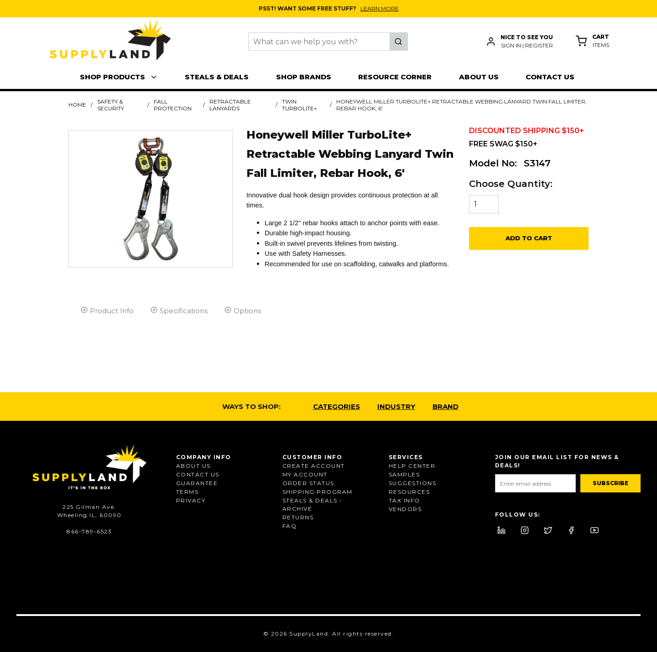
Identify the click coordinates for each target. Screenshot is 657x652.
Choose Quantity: (511, 183)
